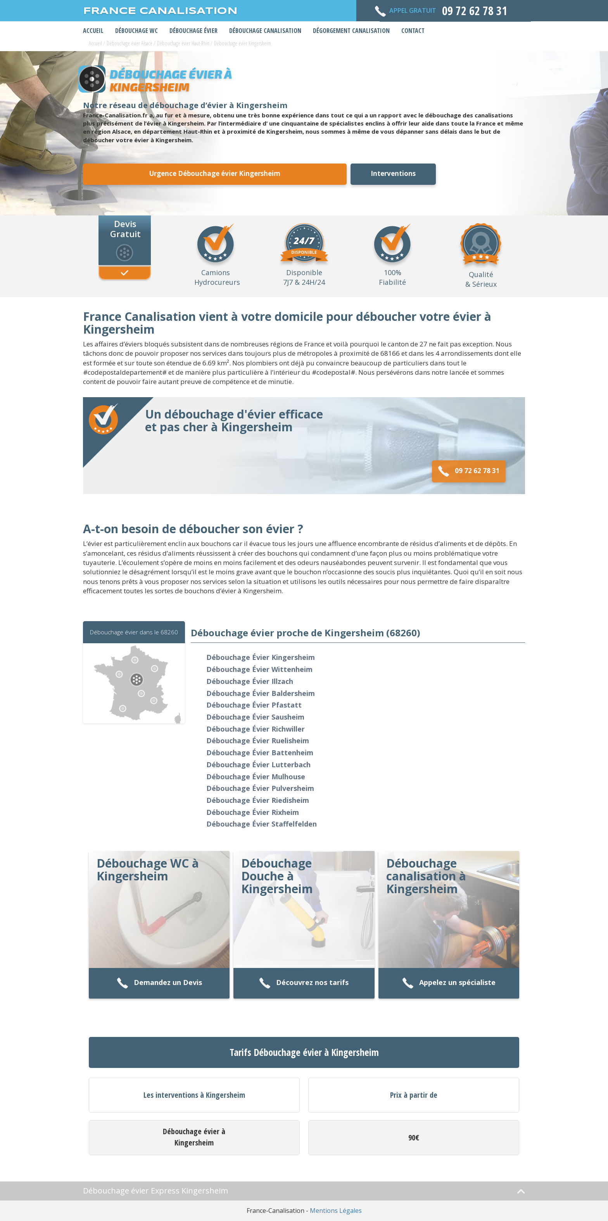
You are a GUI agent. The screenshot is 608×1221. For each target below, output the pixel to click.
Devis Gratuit (125, 228)
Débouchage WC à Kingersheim (148, 869)
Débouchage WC (136, 30)
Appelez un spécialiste (449, 983)
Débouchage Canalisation (265, 30)
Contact (413, 30)
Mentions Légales (336, 1210)
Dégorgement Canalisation (351, 30)
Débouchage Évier (193, 30)
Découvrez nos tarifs (304, 983)
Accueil (93, 30)
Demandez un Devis (159, 983)
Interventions (393, 173)
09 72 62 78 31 (469, 471)
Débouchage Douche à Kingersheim (277, 876)
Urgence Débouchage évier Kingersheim (214, 173)
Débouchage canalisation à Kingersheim (426, 876)
